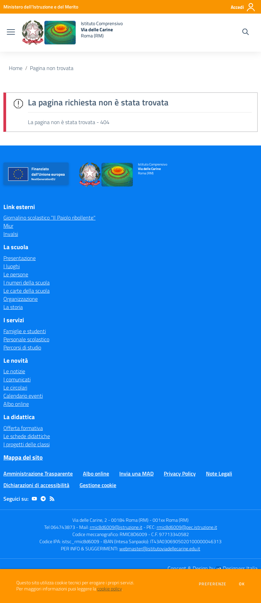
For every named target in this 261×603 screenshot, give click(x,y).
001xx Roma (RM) (171, 519)
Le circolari (15, 387)
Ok (242, 584)
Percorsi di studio (22, 347)
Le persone (15, 274)
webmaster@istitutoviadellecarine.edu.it (159, 548)
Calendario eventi (23, 396)
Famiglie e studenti (24, 331)
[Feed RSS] (52, 499)
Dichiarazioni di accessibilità (36, 485)
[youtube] (34, 499)
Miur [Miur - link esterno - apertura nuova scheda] (8, 226)
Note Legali (219, 473)
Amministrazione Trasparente (38, 473)
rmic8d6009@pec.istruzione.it (187, 527)
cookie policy (109, 588)
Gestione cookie (98, 485)
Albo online (16, 404)
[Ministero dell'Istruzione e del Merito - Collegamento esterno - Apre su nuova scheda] (40, 6)
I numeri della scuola (26, 282)
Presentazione (19, 258)
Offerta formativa (23, 428)
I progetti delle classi (26, 444)
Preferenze (212, 584)
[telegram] (43, 499)
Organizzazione (20, 299)
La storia (13, 307)
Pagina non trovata (51, 68)
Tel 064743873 (59, 527)
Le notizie (14, 371)
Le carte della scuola (26, 291)
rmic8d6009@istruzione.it (116, 527)
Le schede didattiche (26, 436)
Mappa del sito (23, 457)
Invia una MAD (136, 473)
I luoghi (11, 266)
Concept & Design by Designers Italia (213, 568)
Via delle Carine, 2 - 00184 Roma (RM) (110, 519)
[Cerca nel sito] (245, 32)
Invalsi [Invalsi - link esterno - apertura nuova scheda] (10, 234)
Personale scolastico (26, 339)
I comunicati (17, 379)
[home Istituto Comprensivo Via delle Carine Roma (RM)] (72, 32)
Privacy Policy (180, 473)
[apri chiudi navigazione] (11, 33)
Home (15, 68)
